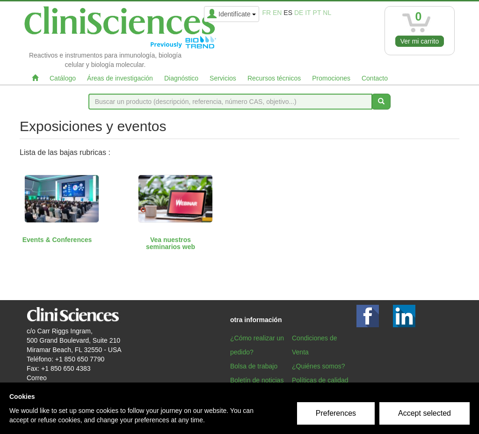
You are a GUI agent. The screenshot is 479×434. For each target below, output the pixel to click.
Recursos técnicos (274, 78)
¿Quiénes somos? (318, 366)
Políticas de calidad (320, 380)
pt (317, 12)
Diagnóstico (181, 78)
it (308, 12)
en (277, 12)
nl (327, 12)
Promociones (331, 78)
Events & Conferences (57, 239)
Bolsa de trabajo (253, 366)
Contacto (375, 78)
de (298, 12)
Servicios (223, 78)
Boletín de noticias (256, 380)
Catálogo (63, 78)
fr (266, 12)
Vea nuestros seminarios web (170, 243)
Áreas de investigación (120, 78)
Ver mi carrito (419, 41)
